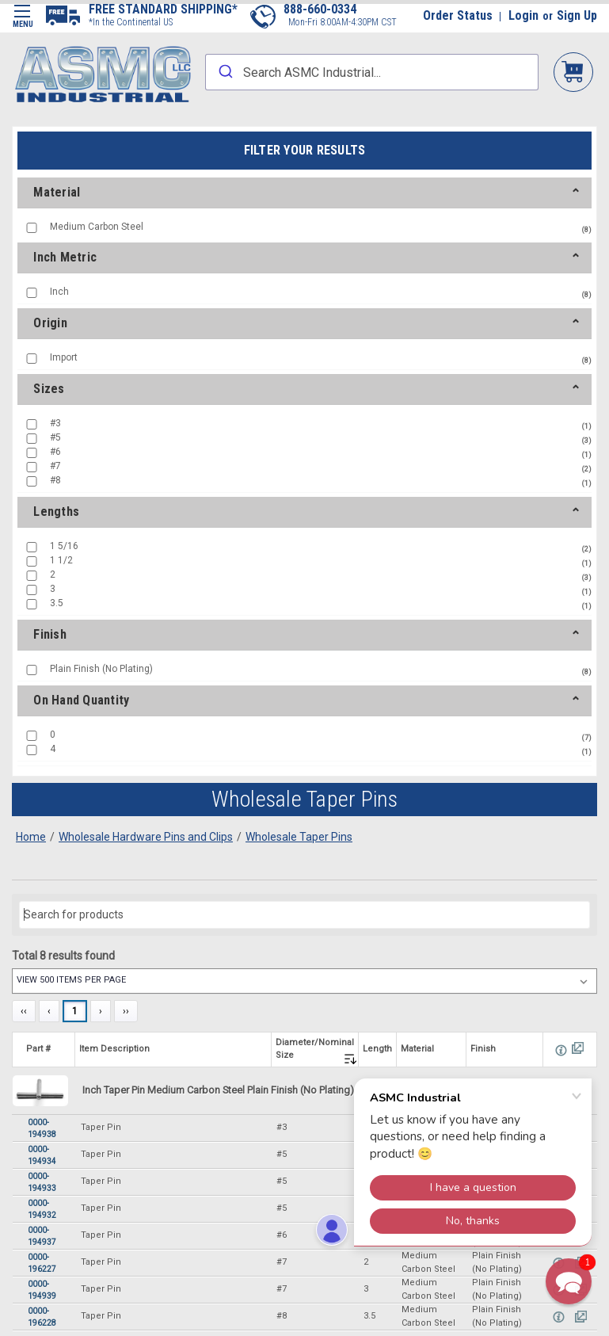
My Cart (573, 71)
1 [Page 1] (75, 1011)
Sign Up (577, 15)
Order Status (458, 15)
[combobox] (372, 72)
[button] (569, 1281)
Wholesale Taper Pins (299, 836)
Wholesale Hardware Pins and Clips (146, 836)
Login (523, 15)
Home (31, 836)
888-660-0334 (320, 9)
